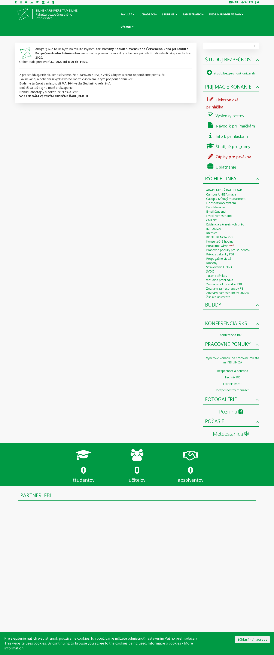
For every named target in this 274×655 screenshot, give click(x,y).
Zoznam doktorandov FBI (224, 284)
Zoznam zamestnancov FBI (225, 288)
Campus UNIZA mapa (221, 194)
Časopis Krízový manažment (226, 199)
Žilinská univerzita (218, 297)
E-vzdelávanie (215, 207)
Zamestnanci (192, 14)
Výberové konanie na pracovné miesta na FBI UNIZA (232, 360)
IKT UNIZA (213, 229)
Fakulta (126, 14)
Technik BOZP (233, 384)
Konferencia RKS (231, 335)
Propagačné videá (218, 258)
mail (235, 2)
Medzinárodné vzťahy (225, 14)
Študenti (168, 14)
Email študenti (216, 211)
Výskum (126, 27)
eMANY (211, 220)
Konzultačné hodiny (219, 241)
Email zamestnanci (219, 216)
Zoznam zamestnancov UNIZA (227, 293)
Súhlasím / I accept (252, 639)
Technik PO (232, 377)
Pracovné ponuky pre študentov (228, 250)
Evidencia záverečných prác (225, 224)
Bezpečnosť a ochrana (232, 371)
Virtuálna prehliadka (219, 280)
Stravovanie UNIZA (219, 267)
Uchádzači (147, 14)
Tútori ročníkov (216, 276)
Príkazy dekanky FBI (220, 254)
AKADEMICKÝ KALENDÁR (224, 190)
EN (251, 2)
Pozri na (231, 411)
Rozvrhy (211, 263)
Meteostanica (231, 433)
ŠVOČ (210, 271)
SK (245, 2)
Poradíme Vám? (220, 246)
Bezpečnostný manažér (232, 390)
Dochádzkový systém (221, 203)
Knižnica (211, 233)
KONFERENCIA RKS (219, 237)
